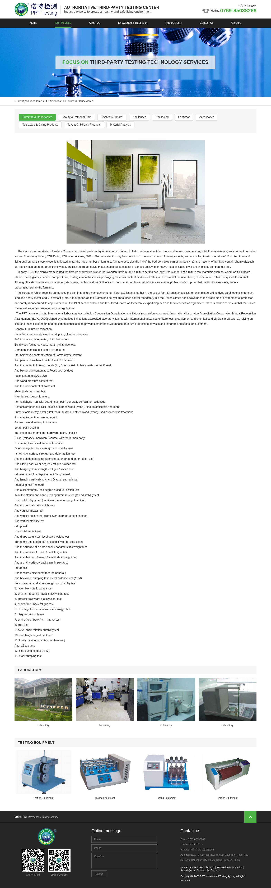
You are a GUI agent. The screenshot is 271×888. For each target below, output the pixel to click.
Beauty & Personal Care (77, 117)
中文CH (242, 5)
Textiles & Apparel (112, 117)
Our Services (63, 22)
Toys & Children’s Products (84, 124)
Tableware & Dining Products (40, 124)
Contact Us (206, 22)
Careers (236, 22)
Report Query (173, 22)
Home (33, 22)
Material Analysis (120, 124)
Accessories (206, 117)
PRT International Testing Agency (40, 817)
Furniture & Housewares (37, 117)
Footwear (184, 117)
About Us (94, 22)
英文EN (252, 5)
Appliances (139, 117)
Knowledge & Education (132, 22)
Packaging (162, 117)
